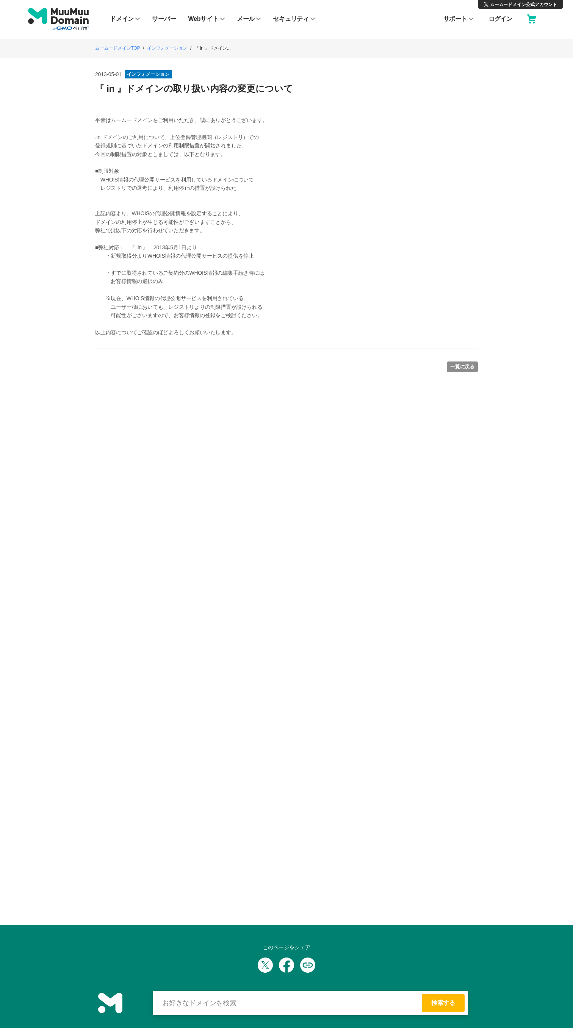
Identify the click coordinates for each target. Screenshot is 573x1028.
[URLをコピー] (307, 965)
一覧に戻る (462, 366)
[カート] (531, 19)
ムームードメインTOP (117, 48)
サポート (458, 19)
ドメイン (125, 19)
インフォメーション (167, 48)
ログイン (500, 19)
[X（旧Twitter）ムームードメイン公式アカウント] (520, 4)
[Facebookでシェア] (286, 965)
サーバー (164, 19)
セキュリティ (294, 19)
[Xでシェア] (265, 965)
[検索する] (290, 1003)
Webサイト (206, 19)
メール (249, 19)
